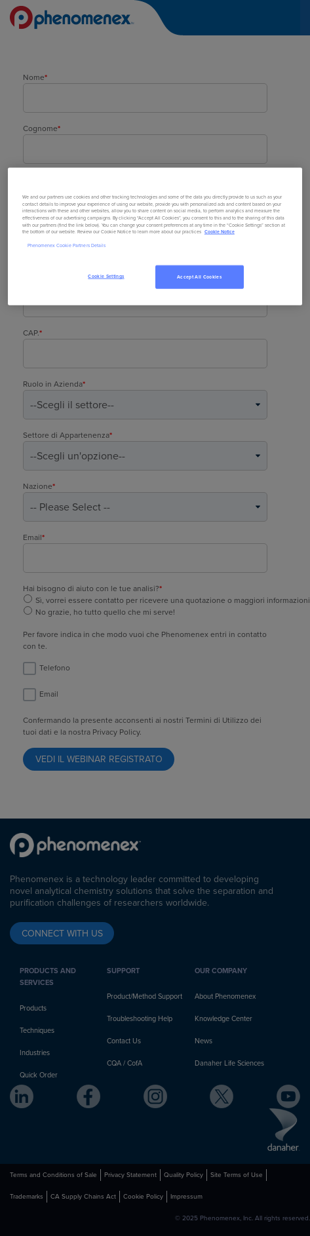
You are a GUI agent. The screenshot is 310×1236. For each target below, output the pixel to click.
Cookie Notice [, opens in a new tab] (219, 232)
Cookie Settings (106, 276)
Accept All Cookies (199, 277)
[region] (155, 237)
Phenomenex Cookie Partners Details (67, 245)
